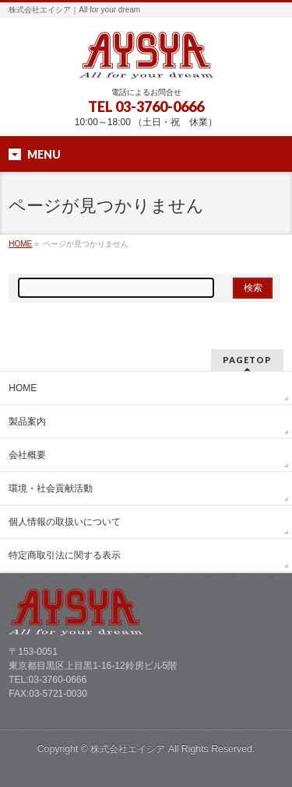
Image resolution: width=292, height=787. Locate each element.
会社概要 (27, 454)
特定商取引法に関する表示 (65, 555)
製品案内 (27, 421)
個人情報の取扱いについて (65, 521)
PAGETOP (247, 360)
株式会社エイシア (127, 748)
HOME (20, 244)
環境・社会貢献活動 (51, 488)
